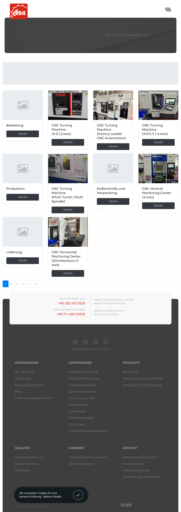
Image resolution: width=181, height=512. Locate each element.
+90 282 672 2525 (71, 303)
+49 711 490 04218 (71, 314)
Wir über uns (24, 372)
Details (22, 133)
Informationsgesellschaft (33, 398)
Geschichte (23, 378)
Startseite (112, 35)
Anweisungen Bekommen (141, 477)
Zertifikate (22, 470)
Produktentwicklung (84, 378)
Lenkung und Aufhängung (142, 385)
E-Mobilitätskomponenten (88, 431)
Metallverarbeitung (83, 372)
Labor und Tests (27, 464)
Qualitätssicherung (29, 457)
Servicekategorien (135, 35)
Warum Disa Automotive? (88, 457)
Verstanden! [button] (78, 492)
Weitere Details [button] (52, 496)
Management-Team (29, 385)
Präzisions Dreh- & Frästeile (143, 378)
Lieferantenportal (136, 470)
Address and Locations (140, 457)
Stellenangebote (81, 464)
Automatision (79, 405)
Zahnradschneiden (83, 392)
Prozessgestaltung (82, 385)
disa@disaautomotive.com (90, 349)
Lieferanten (77, 411)
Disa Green (77, 424)
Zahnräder (131, 372)
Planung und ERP (82, 398)
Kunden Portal (133, 464)
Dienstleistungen (81, 418)
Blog (18, 392)
